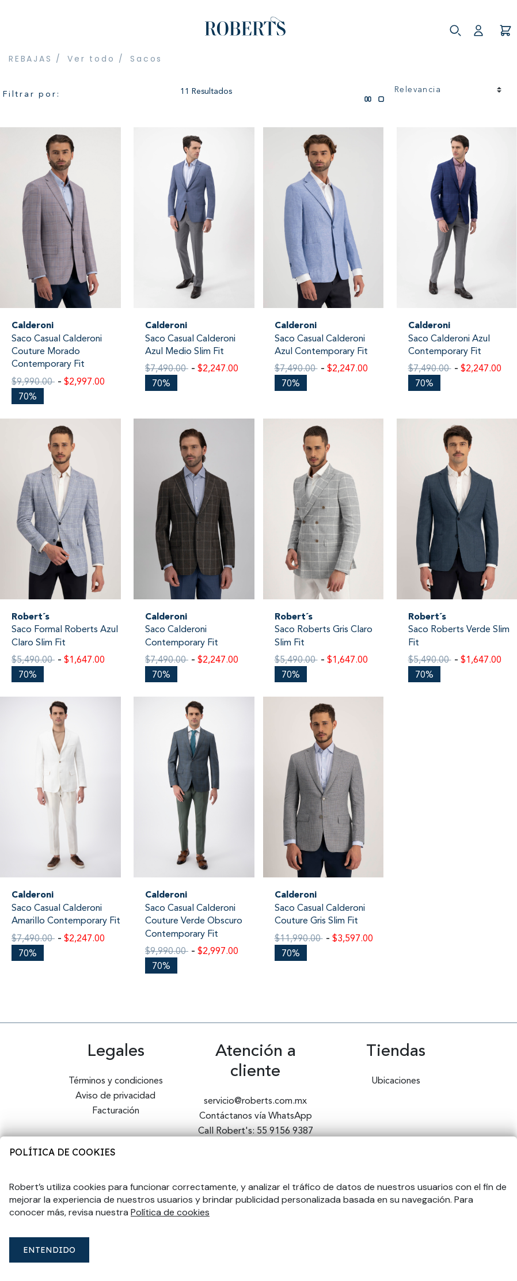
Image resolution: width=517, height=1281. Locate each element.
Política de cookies (62, 1152)
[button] (483, 26)
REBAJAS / (35, 58)
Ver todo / (95, 58)
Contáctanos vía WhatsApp (255, 1116)
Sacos (146, 58)
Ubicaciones (395, 1081)
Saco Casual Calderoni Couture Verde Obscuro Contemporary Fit (193, 921)
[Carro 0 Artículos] (505, 26)
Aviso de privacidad (115, 1096)
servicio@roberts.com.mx (255, 1101)
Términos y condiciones (116, 1081)
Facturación (115, 1111)
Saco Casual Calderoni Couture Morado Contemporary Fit (57, 352)
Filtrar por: (31, 94)
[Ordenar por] (447, 90)
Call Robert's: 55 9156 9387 (255, 1131)
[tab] (367, 83)
